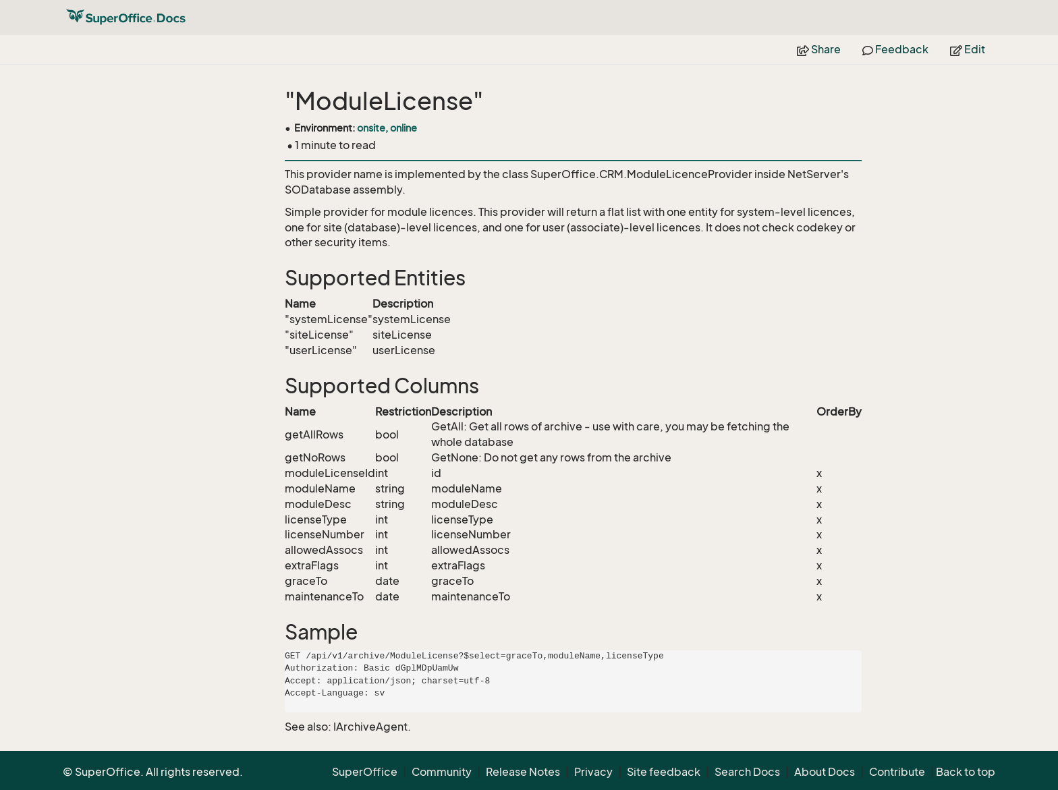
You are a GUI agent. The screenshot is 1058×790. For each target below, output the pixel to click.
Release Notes (523, 772)
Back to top (965, 772)
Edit (967, 49)
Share (819, 49)
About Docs (824, 772)
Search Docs (747, 772)
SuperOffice (364, 772)
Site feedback (663, 772)
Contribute (897, 772)
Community (442, 772)
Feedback (895, 49)
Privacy (593, 772)
